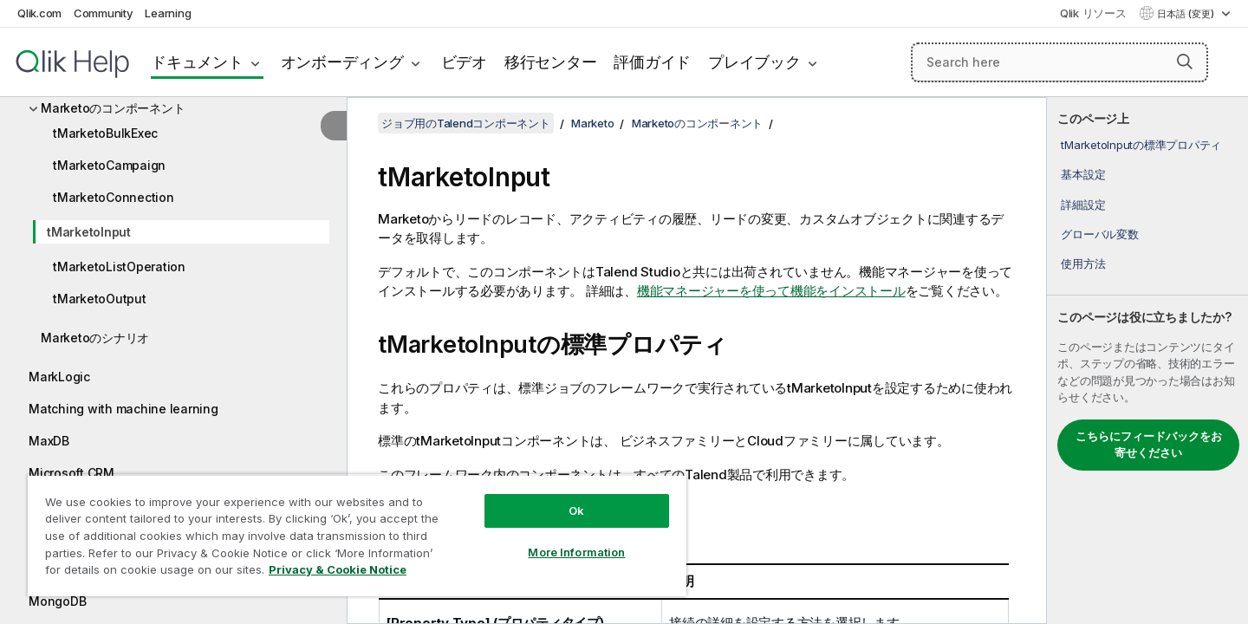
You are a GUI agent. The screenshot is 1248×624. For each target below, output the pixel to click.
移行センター (550, 62)
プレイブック (754, 62)
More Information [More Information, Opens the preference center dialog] (576, 552)
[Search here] (1059, 62)
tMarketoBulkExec (105, 133)
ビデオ (464, 62)
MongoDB (57, 601)
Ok (576, 510)
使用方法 (1083, 263)
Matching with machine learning (123, 408)
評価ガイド (652, 62)
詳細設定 (1083, 204)
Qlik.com (39, 13)
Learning (168, 13)
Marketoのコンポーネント (113, 108)
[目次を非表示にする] (334, 125)
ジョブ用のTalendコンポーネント (465, 123)
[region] (357, 535)
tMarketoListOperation (119, 266)
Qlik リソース (1093, 13)
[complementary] (1147, 360)
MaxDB (49, 440)
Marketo (592, 123)
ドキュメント (197, 62)
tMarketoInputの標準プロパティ (1141, 145)
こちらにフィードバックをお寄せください (1149, 444)
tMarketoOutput (99, 298)
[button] (1185, 61)
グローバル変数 (1099, 234)
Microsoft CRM (71, 472)
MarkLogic (59, 376)
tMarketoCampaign (109, 165)
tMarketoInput (89, 231)
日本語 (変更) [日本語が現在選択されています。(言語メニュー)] (1187, 14)
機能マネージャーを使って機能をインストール (771, 291)
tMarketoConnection (113, 197)
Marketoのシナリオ (95, 337)
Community (103, 13)
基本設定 (1083, 174)
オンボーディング (342, 62)
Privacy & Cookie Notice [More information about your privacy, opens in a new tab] (337, 569)
